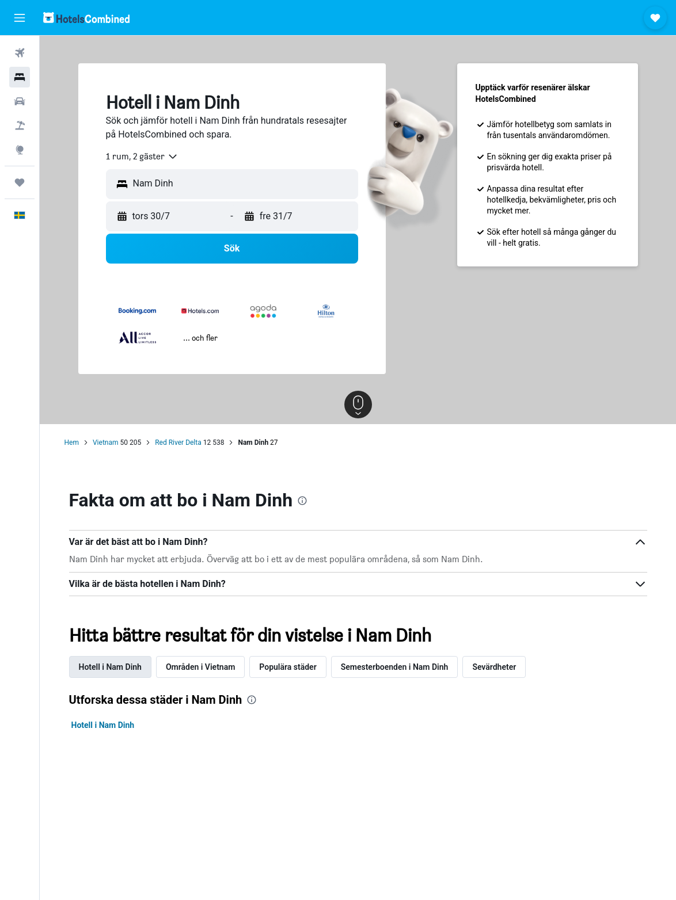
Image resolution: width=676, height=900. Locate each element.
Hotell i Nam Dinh (103, 725)
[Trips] (20, 182)
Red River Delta (178, 442)
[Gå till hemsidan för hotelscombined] (86, 17)
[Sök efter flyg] (20, 52)
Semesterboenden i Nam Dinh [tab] (395, 667)
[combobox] (142, 156)
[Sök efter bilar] (20, 101)
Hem (71, 442)
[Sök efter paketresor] (20, 125)
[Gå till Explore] (20, 149)
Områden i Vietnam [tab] (200, 667)
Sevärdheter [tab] (494, 667)
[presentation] (302, 500)
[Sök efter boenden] (20, 77)
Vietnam (106, 442)
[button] (19, 17)
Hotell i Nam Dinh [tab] (110, 667)
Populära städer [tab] (287, 667)
